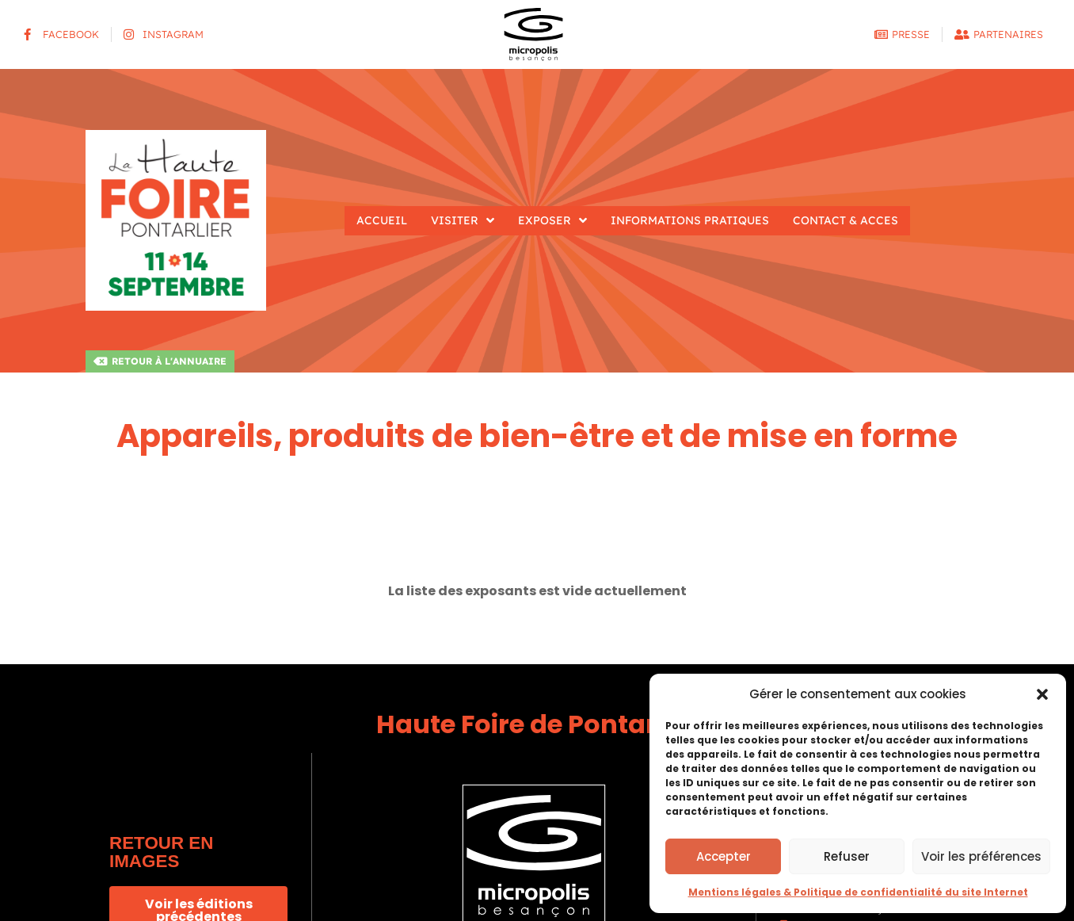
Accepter (723, 856)
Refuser (847, 856)
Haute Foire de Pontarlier (537, 724)
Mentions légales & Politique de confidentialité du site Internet (858, 892)
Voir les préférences (981, 856)
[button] (1042, 694)
